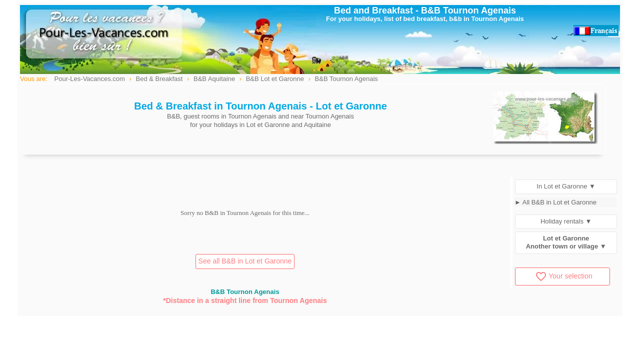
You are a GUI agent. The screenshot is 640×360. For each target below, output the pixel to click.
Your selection (563, 276)
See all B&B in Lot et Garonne (245, 261)
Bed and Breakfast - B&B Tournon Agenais (425, 11)
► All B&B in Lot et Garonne (555, 202)
